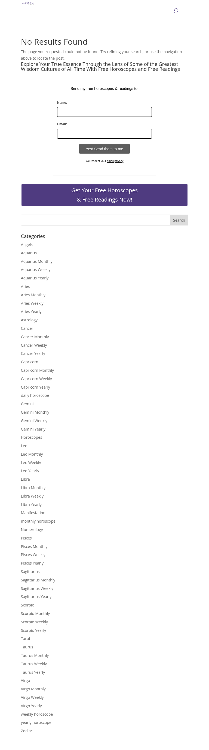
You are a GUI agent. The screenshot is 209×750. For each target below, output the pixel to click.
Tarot (25, 638)
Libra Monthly (33, 487)
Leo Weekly (31, 462)
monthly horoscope (38, 521)
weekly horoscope (37, 714)
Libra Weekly (32, 496)
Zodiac (27, 730)
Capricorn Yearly (35, 387)
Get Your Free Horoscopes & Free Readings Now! (104, 195)
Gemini (27, 403)
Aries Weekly (32, 303)
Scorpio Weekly (34, 621)
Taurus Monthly (35, 655)
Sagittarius (30, 571)
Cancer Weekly (34, 345)
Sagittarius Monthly (38, 580)
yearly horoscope (36, 722)
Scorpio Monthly (35, 613)
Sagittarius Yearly (36, 596)
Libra (25, 479)
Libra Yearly (31, 504)
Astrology (29, 319)
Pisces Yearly (32, 563)
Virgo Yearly (31, 705)
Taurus (27, 647)
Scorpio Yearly (33, 630)
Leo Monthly (32, 454)
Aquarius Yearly (35, 278)
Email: (62, 124)
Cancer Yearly (33, 353)
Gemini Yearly (33, 429)
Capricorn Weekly (36, 378)
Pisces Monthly (34, 546)
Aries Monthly (33, 294)
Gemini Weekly (34, 420)
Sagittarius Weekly (37, 588)
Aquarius (29, 252)
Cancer (27, 328)
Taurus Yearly (33, 672)
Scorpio (27, 605)
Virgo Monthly (33, 688)
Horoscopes (31, 437)
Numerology (32, 529)
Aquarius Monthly (37, 261)
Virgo (25, 680)
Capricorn (29, 361)
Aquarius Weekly (36, 269)
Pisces (26, 538)
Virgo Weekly (32, 697)
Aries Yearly (31, 311)
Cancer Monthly (35, 336)
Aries (25, 286)
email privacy (115, 161)
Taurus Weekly (34, 663)
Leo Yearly (30, 470)
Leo (24, 445)
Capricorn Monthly (37, 370)
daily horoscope (35, 395)
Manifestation (33, 512)
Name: (62, 103)
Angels (27, 244)
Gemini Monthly (35, 412)
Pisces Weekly (33, 554)
